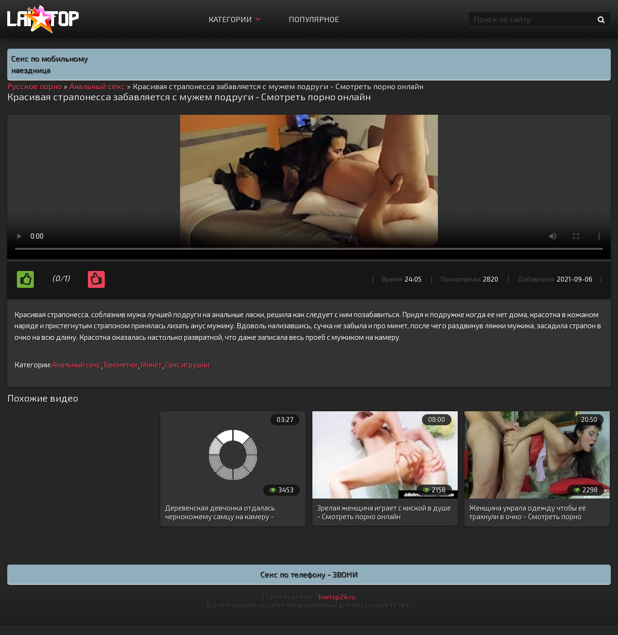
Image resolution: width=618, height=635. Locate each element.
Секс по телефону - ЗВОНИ (309, 574)
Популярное (314, 19)
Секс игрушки (187, 364)
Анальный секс (76, 364)
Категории (235, 19)
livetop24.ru (337, 597)
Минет (151, 364)
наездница (30, 69)
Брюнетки (120, 364)
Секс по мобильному (49, 58)
